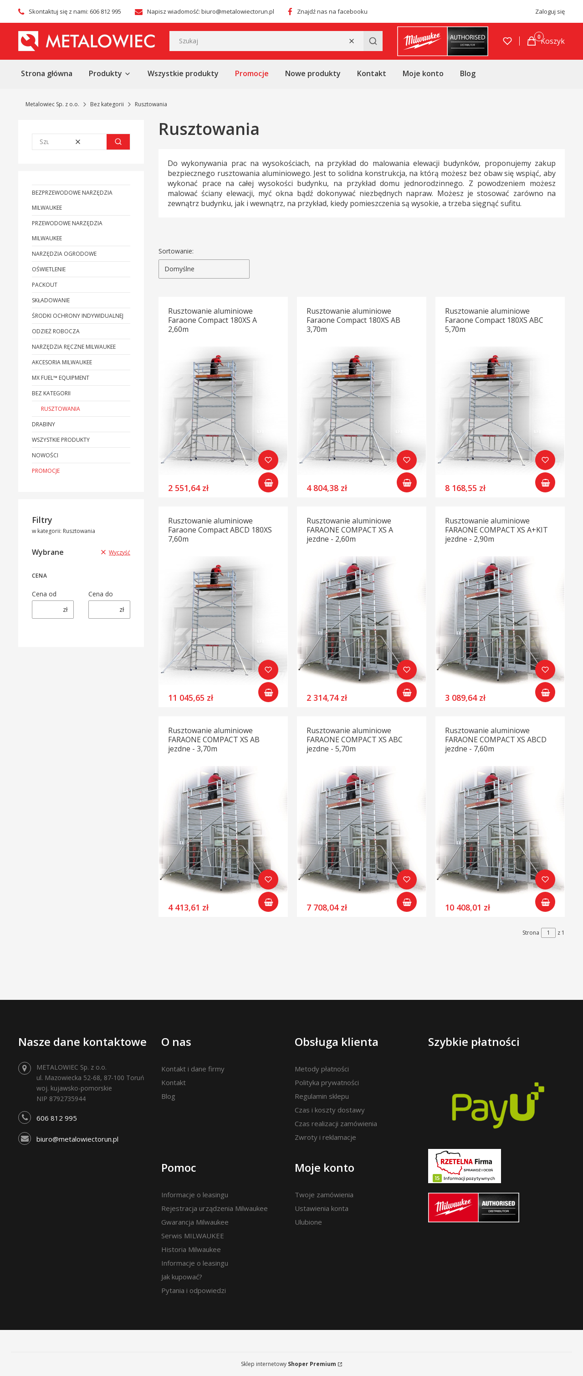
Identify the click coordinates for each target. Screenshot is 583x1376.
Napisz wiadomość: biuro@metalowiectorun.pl (210, 11)
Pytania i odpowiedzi (193, 1290)
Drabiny (43, 424)
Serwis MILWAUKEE (192, 1235)
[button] (373, 41)
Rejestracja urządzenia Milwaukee (214, 1208)
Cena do (100, 594)
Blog (168, 1096)
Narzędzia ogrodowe (64, 254)
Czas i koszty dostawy (330, 1109)
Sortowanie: (176, 251)
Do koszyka (268, 482)
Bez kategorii (107, 104)
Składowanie (51, 300)
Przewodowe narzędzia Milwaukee (67, 230)
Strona (530, 932)
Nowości (45, 455)
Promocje (46, 471)
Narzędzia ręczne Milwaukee (74, 347)
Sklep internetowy (288, 1364)
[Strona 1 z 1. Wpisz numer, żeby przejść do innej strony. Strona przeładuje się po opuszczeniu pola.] (548, 933)
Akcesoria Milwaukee (62, 362)
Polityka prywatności (327, 1082)
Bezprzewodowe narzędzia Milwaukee (72, 200)
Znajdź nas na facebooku (332, 11)
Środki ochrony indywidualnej (77, 316)
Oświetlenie (49, 269)
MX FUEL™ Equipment (60, 378)
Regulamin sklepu (322, 1096)
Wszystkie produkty (61, 440)
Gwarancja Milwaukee (195, 1221)
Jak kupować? (181, 1276)
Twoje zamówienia (324, 1194)
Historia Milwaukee (191, 1249)
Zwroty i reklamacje (325, 1137)
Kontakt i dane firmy (193, 1068)
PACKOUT (44, 285)
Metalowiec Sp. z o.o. (52, 104)
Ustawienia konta (321, 1208)
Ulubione (308, 1221)
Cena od (44, 594)
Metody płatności (322, 1068)
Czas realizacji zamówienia (336, 1123)
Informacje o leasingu (194, 1194)
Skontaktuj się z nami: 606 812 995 (75, 11)
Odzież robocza (56, 331)
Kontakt (173, 1082)
